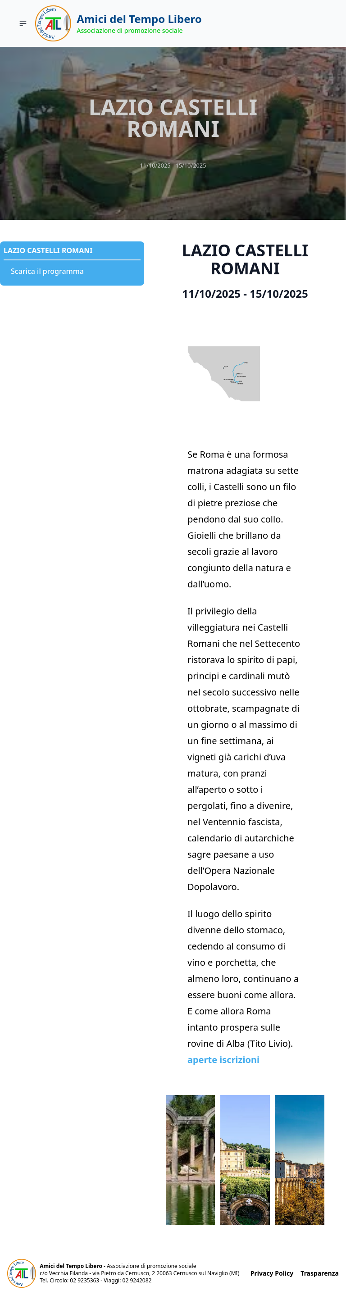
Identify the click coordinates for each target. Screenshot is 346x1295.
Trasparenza (319, 1273)
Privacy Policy (271, 1273)
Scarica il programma (47, 271)
